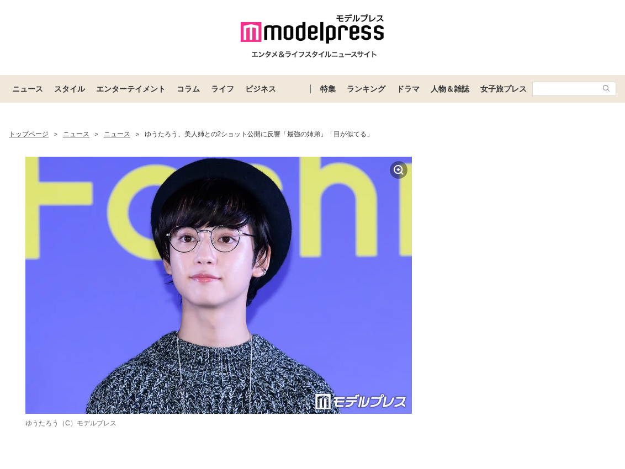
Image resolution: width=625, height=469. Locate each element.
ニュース (27, 88)
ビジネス (260, 88)
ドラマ (408, 88)
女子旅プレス (503, 88)
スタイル (69, 88)
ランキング (366, 88)
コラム (188, 88)
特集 (328, 88)
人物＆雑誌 (450, 88)
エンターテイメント (131, 88)
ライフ (222, 88)
